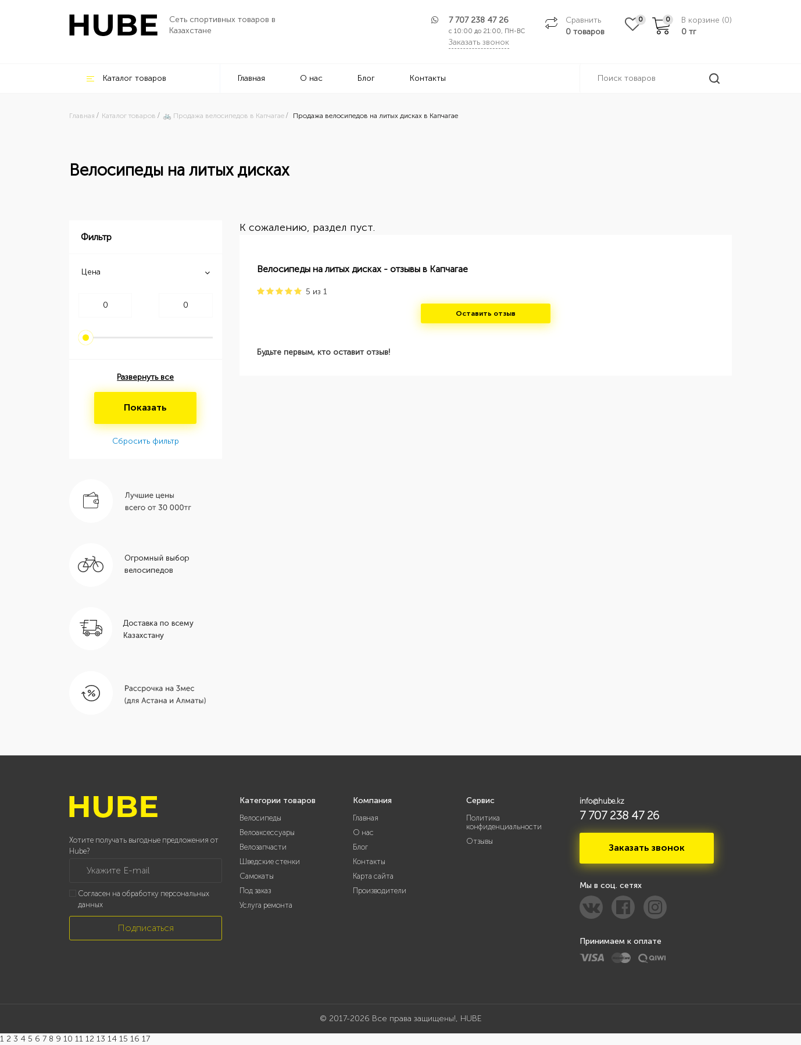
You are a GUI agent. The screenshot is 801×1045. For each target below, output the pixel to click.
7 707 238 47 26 (479, 20)
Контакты (428, 78)
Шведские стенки (269, 861)
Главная (251, 78)
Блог (366, 78)
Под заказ (255, 890)
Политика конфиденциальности (504, 822)
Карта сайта (373, 876)
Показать (145, 407)
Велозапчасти (263, 847)
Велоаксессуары (267, 832)
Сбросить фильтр (145, 441)
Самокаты (256, 876)
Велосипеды (260, 818)
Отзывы (479, 841)
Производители (379, 890)
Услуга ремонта (265, 905)
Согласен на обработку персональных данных (143, 899)
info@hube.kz (602, 801)
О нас (311, 78)
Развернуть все (145, 377)
